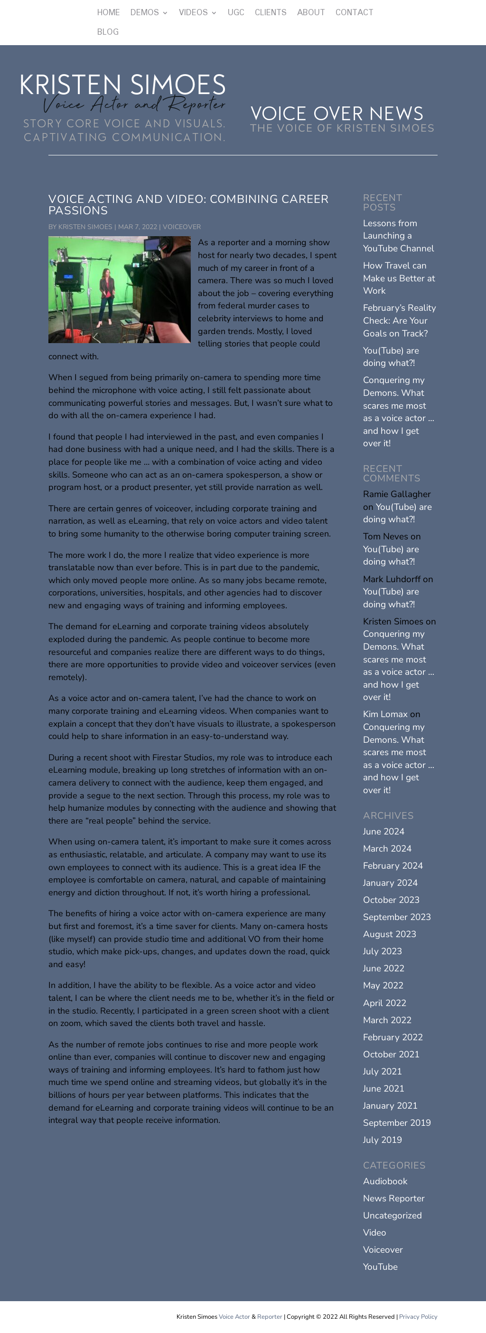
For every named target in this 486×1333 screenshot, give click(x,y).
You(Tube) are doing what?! (391, 357)
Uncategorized (392, 1215)
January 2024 (390, 883)
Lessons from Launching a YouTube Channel (398, 236)
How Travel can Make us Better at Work (399, 278)
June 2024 (383, 831)
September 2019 (397, 1123)
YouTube (380, 1267)
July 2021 (382, 1071)
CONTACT (355, 13)
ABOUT (311, 13)
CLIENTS (271, 13)
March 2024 (387, 849)
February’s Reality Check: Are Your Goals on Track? (399, 320)
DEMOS (145, 13)
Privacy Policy (418, 1317)
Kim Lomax (385, 714)
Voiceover (182, 226)
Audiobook (385, 1181)
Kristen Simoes (85, 226)
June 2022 (383, 968)
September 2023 (397, 917)
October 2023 (391, 900)
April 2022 (384, 1003)
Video (374, 1233)
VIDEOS (193, 13)
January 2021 (390, 1106)
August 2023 (389, 934)
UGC (236, 13)
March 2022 (387, 1020)
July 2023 (382, 951)
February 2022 (393, 1037)
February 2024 (393, 866)
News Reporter (394, 1198)
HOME (108, 13)
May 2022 (383, 985)
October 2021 (391, 1054)
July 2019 (382, 1140)
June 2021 (383, 1089)
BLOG (108, 33)
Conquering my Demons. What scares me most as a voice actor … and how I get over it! (398, 412)
